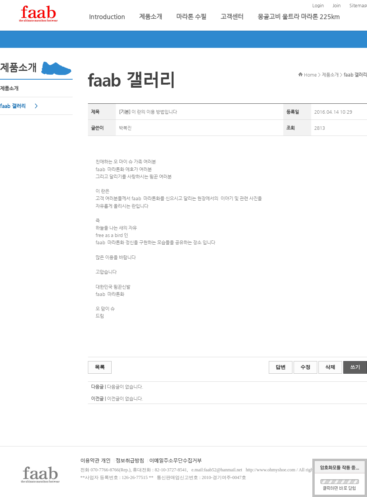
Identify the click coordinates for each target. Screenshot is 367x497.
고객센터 (233, 16)
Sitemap (358, 5)
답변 (281, 367)
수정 (305, 367)
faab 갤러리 (13, 106)
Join (337, 5)
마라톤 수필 (192, 16)
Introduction (108, 16)
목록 (100, 367)
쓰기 (355, 367)
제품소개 (151, 16)
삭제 (330, 367)
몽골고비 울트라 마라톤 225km (299, 16)
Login (318, 5)
